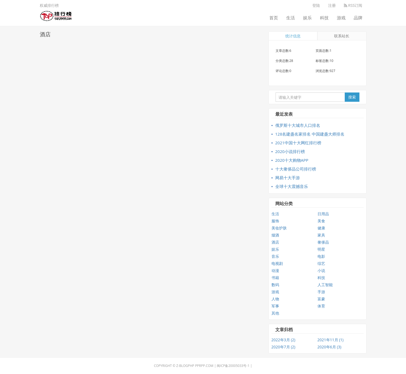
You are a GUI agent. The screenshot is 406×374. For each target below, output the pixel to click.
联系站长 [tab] (341, 35)
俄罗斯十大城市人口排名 (297, 125)
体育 (321, 306)
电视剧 (277, 263)
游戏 (341, 18)
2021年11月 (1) (331, 339)
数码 (275, 284)
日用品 (323, 213)
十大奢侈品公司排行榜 (295, 169)
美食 (321, 220)
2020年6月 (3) (329, 346)
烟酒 (275, 235)
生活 (290, 18)
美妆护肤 (279, 228)
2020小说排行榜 (290, 151)
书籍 (275, 277)
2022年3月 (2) (283, 339)
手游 (321, 291)
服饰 (275, 220)
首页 (273, 18)
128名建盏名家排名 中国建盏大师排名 (310, 134)
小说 (321, 270)
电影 (321, 256)
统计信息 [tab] (293, 35)
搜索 (352, 97)
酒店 (275, 242)
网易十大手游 (287, 177)
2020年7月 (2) (283, 346)
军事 (275, 306)
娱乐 (307, 18)
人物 (275, 298)
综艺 (321, 263)
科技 (324, 18)
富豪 (321, 298)
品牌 (358, 18)
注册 (332, 5)
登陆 (316, 5)
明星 (321, 249)
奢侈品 (323, 242)
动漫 (275, 270)
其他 (275, 313)
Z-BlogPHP (185, 365)
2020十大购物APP (292, 160)
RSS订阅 (353, 5)
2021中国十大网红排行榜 (298, 142)
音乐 (275, 256)
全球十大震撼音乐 (291, 186)
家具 (321, 235)
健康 (321, 228)
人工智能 (325, 284)
